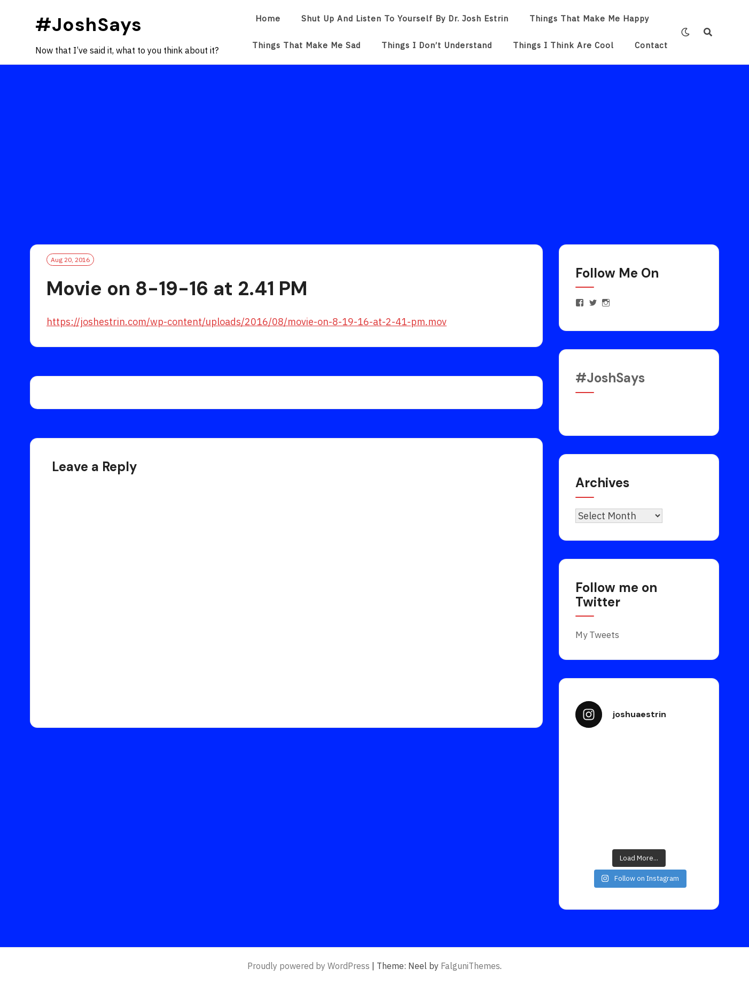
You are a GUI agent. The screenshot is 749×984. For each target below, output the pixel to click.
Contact (651, 45)
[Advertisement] (374, 145)
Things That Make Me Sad (306, 45)
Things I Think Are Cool (563, 45)
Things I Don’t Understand (436, 45)
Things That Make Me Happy (589, 18)
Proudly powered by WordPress (308, 965)
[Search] (708, 32)
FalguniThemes (470, 965)
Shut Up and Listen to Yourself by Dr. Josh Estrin (405, 18)
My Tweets (597, 635)
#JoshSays (88, 24)
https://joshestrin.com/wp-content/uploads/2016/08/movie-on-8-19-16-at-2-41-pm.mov (246, 322)
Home (267, 18)
